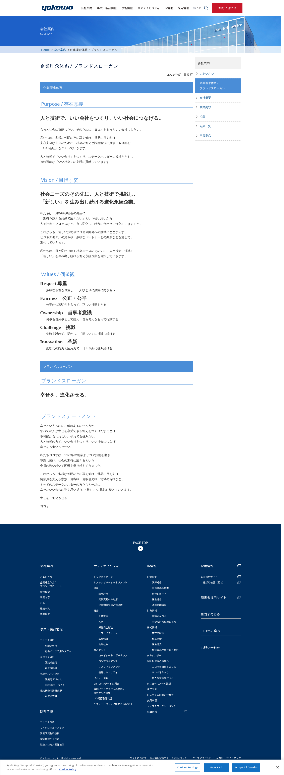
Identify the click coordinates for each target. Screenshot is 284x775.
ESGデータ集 (101, 678)
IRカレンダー (154, 655)
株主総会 (157, 638)
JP (199, 8)
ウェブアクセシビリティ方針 (207, 758)
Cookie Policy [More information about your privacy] (67, 773)
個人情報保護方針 (159, 758)
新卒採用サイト (221, 576)
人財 (101, 621)
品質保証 (103, 638)
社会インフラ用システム (58, 651)
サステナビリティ (148, 8)
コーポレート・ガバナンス (113, 655)
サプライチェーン (108, 633)
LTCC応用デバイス (55, 685)
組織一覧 (205, 126)
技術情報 (127, 8)
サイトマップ (233, 758)
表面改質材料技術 (49, 733)
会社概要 (205, 97)
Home (45, 50)
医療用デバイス (53, 679)
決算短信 (157, 582)
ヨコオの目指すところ (164, 666)
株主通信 (157, 599)
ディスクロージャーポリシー (162, 706)
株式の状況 (158, 633)
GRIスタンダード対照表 (106, 683)
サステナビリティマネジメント (110, 582)
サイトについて (138, 758)
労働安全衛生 (106, 627)
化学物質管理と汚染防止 (112, 605)
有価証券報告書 (160, 588)
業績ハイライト (160, 616)
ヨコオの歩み (210, 614)
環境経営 (103, 593)
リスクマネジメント (109, 666)
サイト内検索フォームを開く (206, 8)
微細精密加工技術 (49, 739)
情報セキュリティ (108, 672)
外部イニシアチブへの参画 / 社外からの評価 (109, 690)
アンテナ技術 (47, 722)
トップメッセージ (103, 576)
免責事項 (152, 700)
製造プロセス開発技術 (52, 744)
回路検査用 (51, 662)
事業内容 (205, 107)
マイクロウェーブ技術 (52, 727)
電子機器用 (51, 668)
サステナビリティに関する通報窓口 (113, 704)
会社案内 (86, 8)
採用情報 (183, 8)
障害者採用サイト (221, 597)
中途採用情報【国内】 (221, 582)
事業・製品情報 (107, 8)
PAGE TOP (140, 542)
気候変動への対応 (108, 599)
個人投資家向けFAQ (162, 678)
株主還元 (157, 644)
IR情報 (169, 8)
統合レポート (159, 593)
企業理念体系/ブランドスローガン (51, 584)
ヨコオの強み (210, 630)
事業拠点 (205, 135)
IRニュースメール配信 (159, 683)
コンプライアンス (108, 661)
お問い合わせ (227, 8)
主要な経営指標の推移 (164, 621)
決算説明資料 (159, 605)
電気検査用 (51, 696)
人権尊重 (103, 616)
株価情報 (167, 711)
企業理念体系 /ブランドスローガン (212, 85)
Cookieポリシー (180, 758)
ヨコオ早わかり (160, 672)
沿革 (202, 117)
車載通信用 (51, 645)
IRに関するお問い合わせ (160, 694)
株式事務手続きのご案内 (165, 649)
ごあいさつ (207, 73)
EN (194, 8)
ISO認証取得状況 (103, 698)
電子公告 (152, 689)
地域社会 (103, 644)
